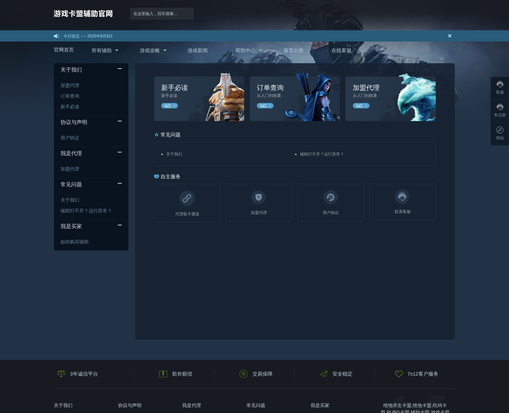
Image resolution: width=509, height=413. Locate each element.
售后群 (500, 110)
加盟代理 (70, 85)
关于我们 (70, 200)
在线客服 (341, 50)
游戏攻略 (150, 50)
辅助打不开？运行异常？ (86, 210)
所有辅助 (102, 50)
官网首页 (64, 50)
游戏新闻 (198, 50)
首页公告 (294, 50)
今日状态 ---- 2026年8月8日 (88, 36)
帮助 (500, 133)
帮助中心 (245, 50)
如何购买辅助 (75, 241)
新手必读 (70, 106)
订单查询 (70, 96)
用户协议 (70, 137)
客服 (500, 88)
